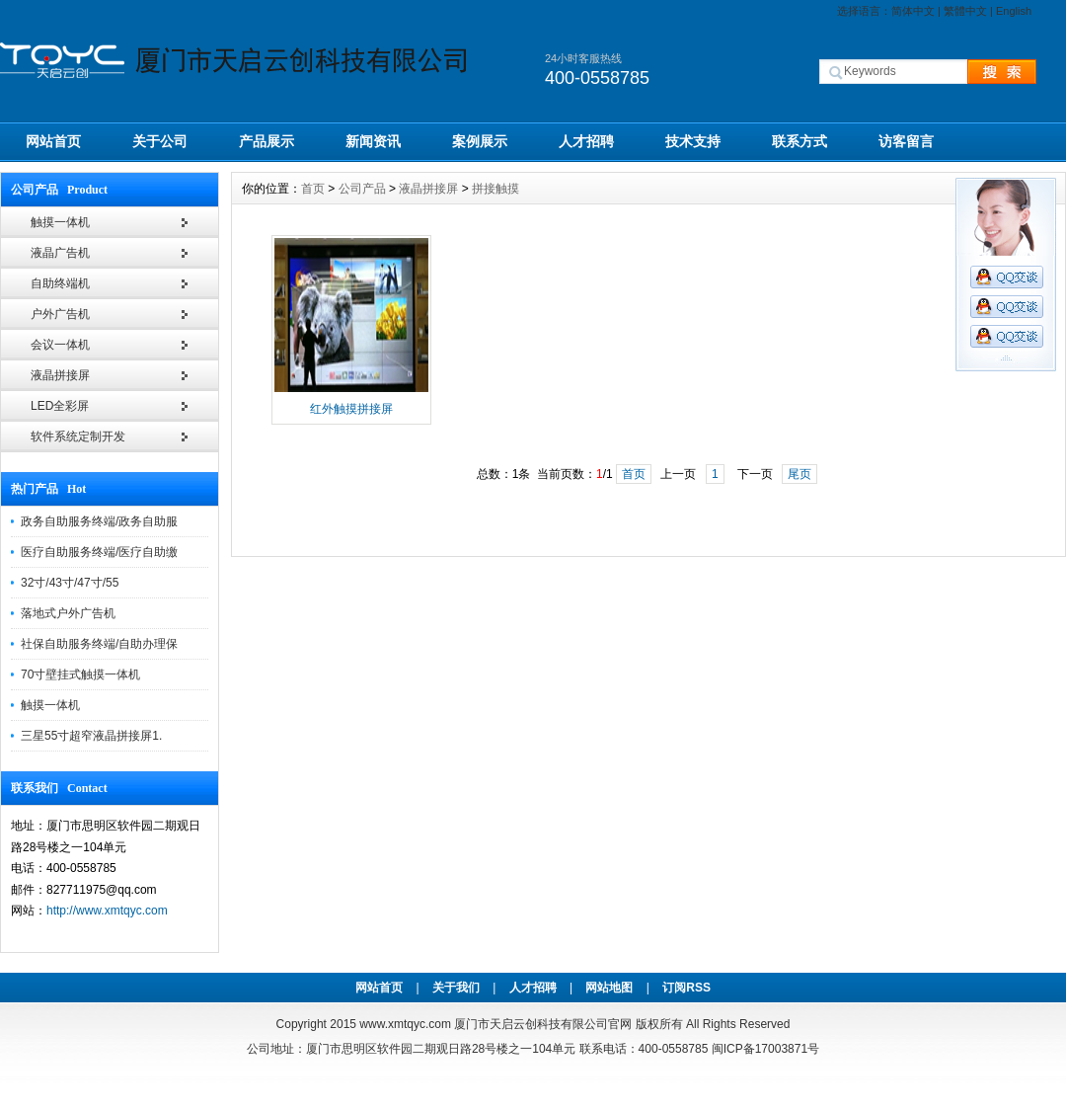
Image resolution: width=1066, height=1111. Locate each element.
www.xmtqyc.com (405, 1024)
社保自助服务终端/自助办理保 (99, 644)
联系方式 (799, 141)
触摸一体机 (60, 222)
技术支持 (693, 141)
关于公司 (160, 141)
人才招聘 (586, 141)
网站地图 (609, 987)
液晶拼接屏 (60, 375)
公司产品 (362, 189)
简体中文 (913, 11)
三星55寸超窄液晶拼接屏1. (91, 736)
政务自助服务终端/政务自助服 (99, 521)
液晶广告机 (60, 253)
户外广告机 (60, 314)
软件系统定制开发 (78, 436)
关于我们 (456, 987)
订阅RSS (686, 987)
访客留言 (906, 141)
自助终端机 (60, 283)
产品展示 (266, 141)
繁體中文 (965, 11)
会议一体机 (60, 345)
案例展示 (479, 141)
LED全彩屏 (60, 406)
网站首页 (53, 141)
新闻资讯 (373, 141)
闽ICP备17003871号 (765, 1049)
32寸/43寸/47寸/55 (69, 583)
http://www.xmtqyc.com (107, 910)
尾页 (799, 474)
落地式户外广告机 (68, 613)
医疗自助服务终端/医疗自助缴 (99, 552)
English (1013, 11)
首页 (313, 189)
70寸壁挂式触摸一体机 (80, 674)
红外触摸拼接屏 (351, 409)
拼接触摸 (495, 189)
